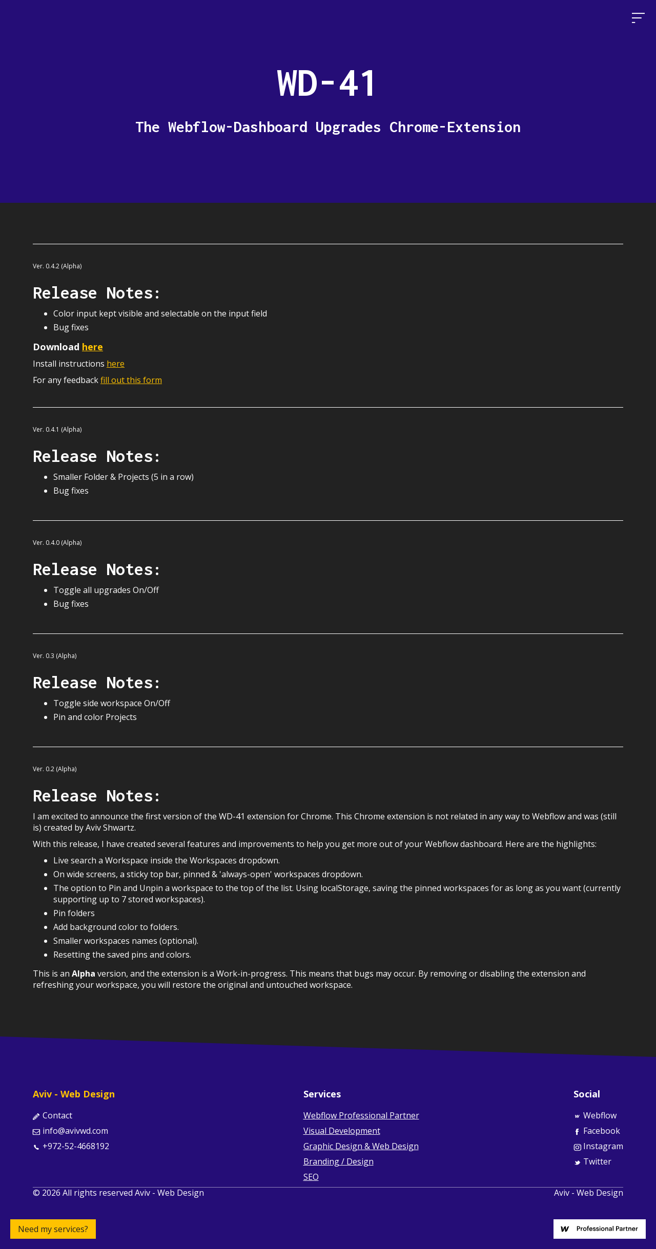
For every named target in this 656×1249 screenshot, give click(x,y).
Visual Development (341, 1131)
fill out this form (131, 380)
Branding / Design (338, 1161)
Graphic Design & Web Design (361, 1146)
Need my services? (53, 1229)
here (116, 363)
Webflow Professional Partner (361, 1115)
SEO (311, 1177)
